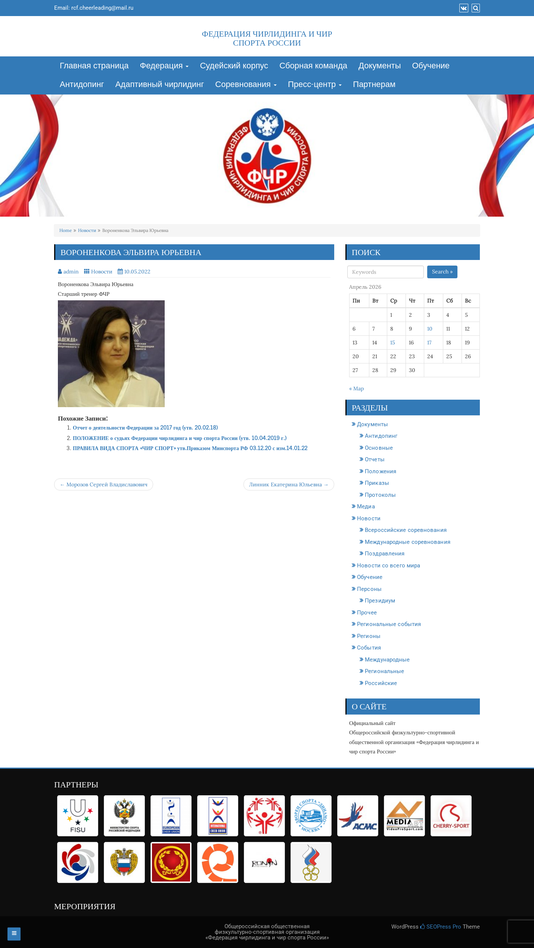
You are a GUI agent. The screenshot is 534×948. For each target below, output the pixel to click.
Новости (87, 230)
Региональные (384, 671)
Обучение (431, 66)
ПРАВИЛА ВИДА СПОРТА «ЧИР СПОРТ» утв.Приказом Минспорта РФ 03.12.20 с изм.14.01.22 (190, 448)
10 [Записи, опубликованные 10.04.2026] (429, 328)
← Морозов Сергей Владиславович (104, 484)
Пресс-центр (315, 85)
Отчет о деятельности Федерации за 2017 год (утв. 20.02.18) (145, 427)
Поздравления (384, 553)
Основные (379, 447)
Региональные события (389, 624)
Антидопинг (82, 85)
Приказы (377, 483)
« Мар (356, 388)
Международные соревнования (407, 542)
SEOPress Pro (440, 926)
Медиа (366, 506)
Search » (442, 271)
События (369, 647)
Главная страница (94, 66)
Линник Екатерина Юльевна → (289, 484)
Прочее (367, 612)
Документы (379, 66)
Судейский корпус (234, 66)
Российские (381, 683)
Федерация (164, 66)
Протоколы (380, 495)
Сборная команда (313, 66)
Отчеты (375, 459)
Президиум (380, 600)
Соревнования (246, 85)
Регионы (369, 636)
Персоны (369, 589)
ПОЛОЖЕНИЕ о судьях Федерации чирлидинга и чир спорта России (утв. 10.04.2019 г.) (179, 438)
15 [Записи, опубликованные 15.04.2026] (392, 342)
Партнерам (374, 85)
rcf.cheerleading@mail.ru (102, 7)
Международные (387, 659)
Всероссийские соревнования (406, 530)
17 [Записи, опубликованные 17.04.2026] (429, 342)
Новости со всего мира (388, 565)
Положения (380, 471)
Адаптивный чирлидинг (159, 85)
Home (65, 230)
